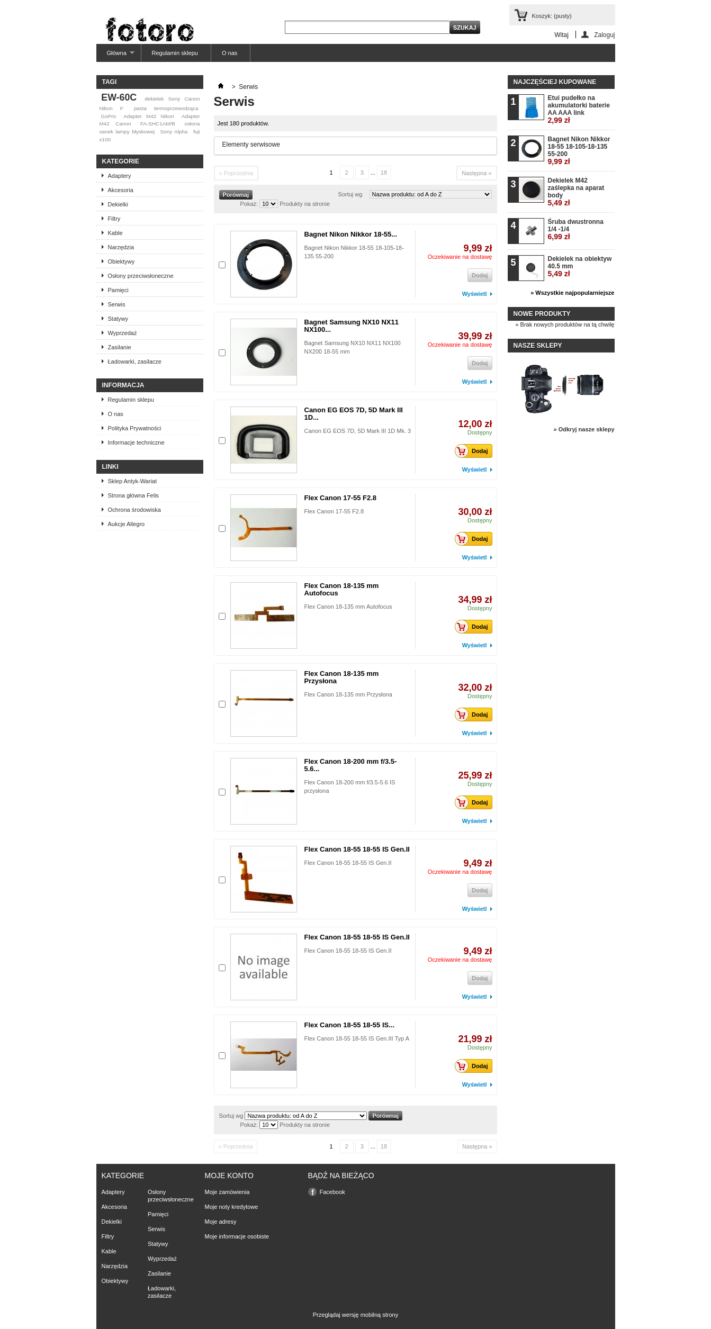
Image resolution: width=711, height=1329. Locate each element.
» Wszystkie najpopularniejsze (572, 293)
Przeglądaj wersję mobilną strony (355, 1315)
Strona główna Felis (133, 495)
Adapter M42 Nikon (148, 116)
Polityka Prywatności (134, 428)
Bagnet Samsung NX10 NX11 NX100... (351, 325)
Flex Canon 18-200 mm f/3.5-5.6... (350, 765)
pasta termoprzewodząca (166, 108)
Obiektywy (121, 261)
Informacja (123, 385)
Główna (115, 56)
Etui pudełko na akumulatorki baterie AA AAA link (579, 109)
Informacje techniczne (136, 442)
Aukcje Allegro (126, 524)
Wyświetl (474, 294)
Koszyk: (552, 16)
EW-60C (119, 97)
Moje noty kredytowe (231, 1207)
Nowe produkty (542, 314)
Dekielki (118, 204)
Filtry (114, 218)
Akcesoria (120, 190)
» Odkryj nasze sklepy (584, 429)
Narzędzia (121, 247)
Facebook (332, 1192)
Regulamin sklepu (175, 53)
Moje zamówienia (227, 1192)
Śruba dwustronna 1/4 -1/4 (576, 229)
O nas (229, 53)
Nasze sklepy (538, 345)
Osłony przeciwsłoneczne (141, 276)
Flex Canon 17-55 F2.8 (340, 498)
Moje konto (229, 1175)
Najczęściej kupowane (555, 82)
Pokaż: (249, 204)
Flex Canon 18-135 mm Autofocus (341, 589)
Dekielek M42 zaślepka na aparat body (576, 192)
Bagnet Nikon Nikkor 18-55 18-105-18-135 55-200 (579, 150)
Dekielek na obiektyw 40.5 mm (580, 266)
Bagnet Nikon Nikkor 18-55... (351, 234)
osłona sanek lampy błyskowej (150, 127)
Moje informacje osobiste (237, 1236)
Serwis (116, 304)
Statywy (118, 318)
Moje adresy (221, 1221)
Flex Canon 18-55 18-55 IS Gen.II (357, 849)
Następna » (476, 173)
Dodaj (474, 451)
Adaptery (119, 176)
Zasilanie (119, 347)
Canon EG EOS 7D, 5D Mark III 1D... (353, 413)
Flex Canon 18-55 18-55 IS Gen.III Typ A (357, 1038)
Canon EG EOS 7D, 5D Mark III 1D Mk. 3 (357, 431)
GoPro (108, 116)
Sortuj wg (350, 194)
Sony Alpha (174, 131)
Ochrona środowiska (134, 510)
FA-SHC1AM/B (157, 123)
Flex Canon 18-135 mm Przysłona (341, 677)
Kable (115, 233)
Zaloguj (604, 34)
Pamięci (118, 290)
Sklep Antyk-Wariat (132, 481)
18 (384, 172)
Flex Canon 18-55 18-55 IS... (349, 1025)
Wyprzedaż (122, 333)
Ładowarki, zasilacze (135, 361)
